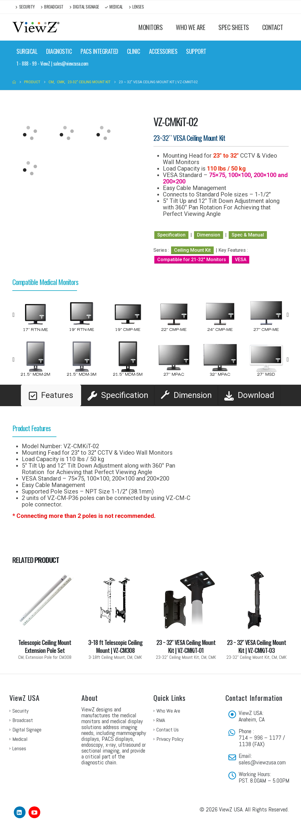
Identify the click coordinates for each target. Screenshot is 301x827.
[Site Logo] (35, 27)
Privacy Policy (169, 739)
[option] (35, 314)
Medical (114, 7)
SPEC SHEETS (233, 27)
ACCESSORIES (163, 51)
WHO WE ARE (190, 27)
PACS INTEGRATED (99, 51)
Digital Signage (84, 7)
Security (25, 7)
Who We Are (168, 710)
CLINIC (133, 51)
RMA (160, 720)
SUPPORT (196, 51)
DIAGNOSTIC (59, 51)
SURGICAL (26, 51)
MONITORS (150, 27)
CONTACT (272, 27)
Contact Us (167, 729)
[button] (13, 315)
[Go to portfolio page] (44, 614)
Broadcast (52, 7)
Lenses (136, 7)
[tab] (51, 395)
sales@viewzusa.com (262, 762)
